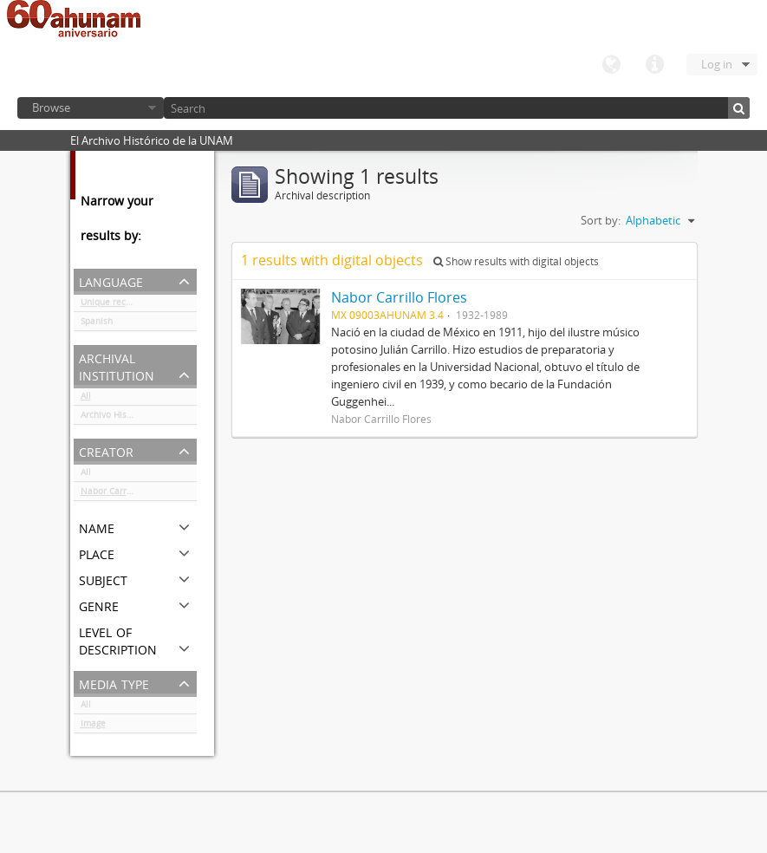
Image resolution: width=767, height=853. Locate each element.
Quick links (654, 65)
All (86, 399)
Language (611, 65)
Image (93, 726)
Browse (51, 107)
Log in (716, 64)
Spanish (97, 324)
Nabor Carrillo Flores (124, 494)
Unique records (112, 305)
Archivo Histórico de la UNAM (139, 418)
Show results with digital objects (516, 261)
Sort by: (601, 220)
